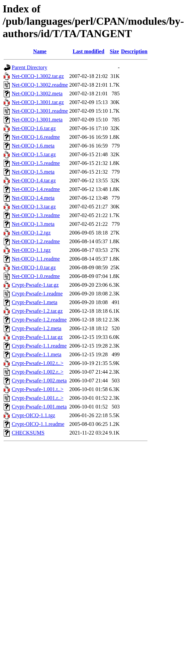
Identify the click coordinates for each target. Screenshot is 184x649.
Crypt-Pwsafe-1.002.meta (39, 380)
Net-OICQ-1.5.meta (33, 172)
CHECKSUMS (28, 433)
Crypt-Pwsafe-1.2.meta (36, 328)
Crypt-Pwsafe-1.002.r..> (38, 372)
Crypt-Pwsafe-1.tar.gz (35, 285)
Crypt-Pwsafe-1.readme (37, 293)
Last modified (88, 51)
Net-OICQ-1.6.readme (36, 137)
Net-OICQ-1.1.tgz (31, 250)
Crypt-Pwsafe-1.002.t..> (38, 363)
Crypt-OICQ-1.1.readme (38, 424)
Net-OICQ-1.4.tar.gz (34, 180)
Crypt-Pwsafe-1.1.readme (39, 346)
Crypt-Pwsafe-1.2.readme (39, 319)
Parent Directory (29, 67)
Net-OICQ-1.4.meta (33, 198)
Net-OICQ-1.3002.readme (40, 85)
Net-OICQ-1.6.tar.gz (34, 128)
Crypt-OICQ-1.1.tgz (33, 415)
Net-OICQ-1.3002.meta (37, 93)
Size (114, 51)
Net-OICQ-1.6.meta (33, 146)
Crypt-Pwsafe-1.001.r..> (38, 398)
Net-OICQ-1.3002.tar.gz (38, 76)
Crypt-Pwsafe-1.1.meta (36, 354)
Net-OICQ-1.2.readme (36, 241)
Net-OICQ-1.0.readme (36, 276)
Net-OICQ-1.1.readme (36, 259)
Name (40, 51)
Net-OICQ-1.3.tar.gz (34, 206)
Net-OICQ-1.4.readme (36, 189)
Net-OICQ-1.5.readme (36, 163)
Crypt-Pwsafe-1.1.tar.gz (37, 337)
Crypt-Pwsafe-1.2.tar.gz (37, 311)
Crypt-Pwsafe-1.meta (34, 302)
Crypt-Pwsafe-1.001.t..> (38, 389)
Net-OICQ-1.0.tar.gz (34, 267)
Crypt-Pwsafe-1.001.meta (39, 406)
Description (134, 51)
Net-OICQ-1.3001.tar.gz (38, 102)
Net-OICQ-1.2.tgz (31, 233)
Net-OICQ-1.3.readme (36, 215)
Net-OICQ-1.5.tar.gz (34, 154)
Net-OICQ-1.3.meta (33, 224)
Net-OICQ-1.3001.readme (40, 111)
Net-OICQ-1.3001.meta (37, 119)
